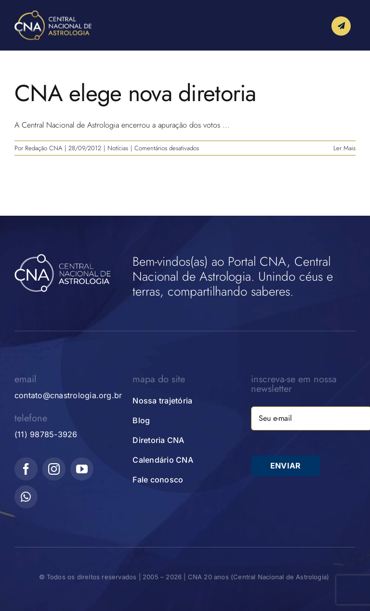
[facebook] (26, 469)
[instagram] (54, 469)
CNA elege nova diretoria (135, 93)
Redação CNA (43, 148)
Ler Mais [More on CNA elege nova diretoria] (344, 148)
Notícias (117, 148)
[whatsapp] (26, 496)
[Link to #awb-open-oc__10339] (341, 26)
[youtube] (81, 469)
